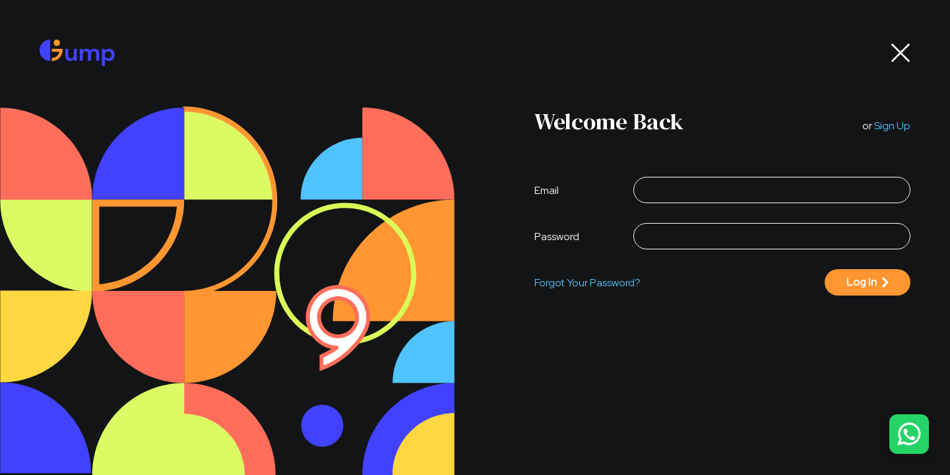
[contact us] (909, 434)
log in (861, 282)
